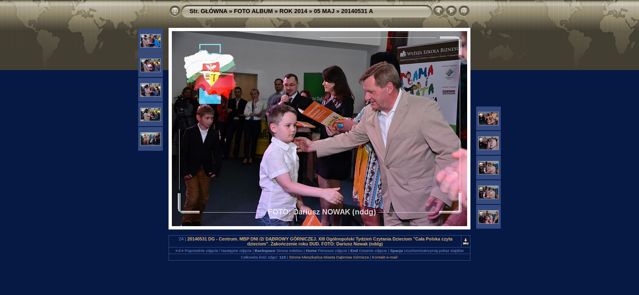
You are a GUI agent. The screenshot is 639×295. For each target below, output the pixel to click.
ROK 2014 (293, 11)
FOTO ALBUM (253, 11)
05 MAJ (324, 11)
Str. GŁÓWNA (208, 11)
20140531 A (357, 11)
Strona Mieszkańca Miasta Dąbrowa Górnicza (329, 257)
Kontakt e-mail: (385, 257)
